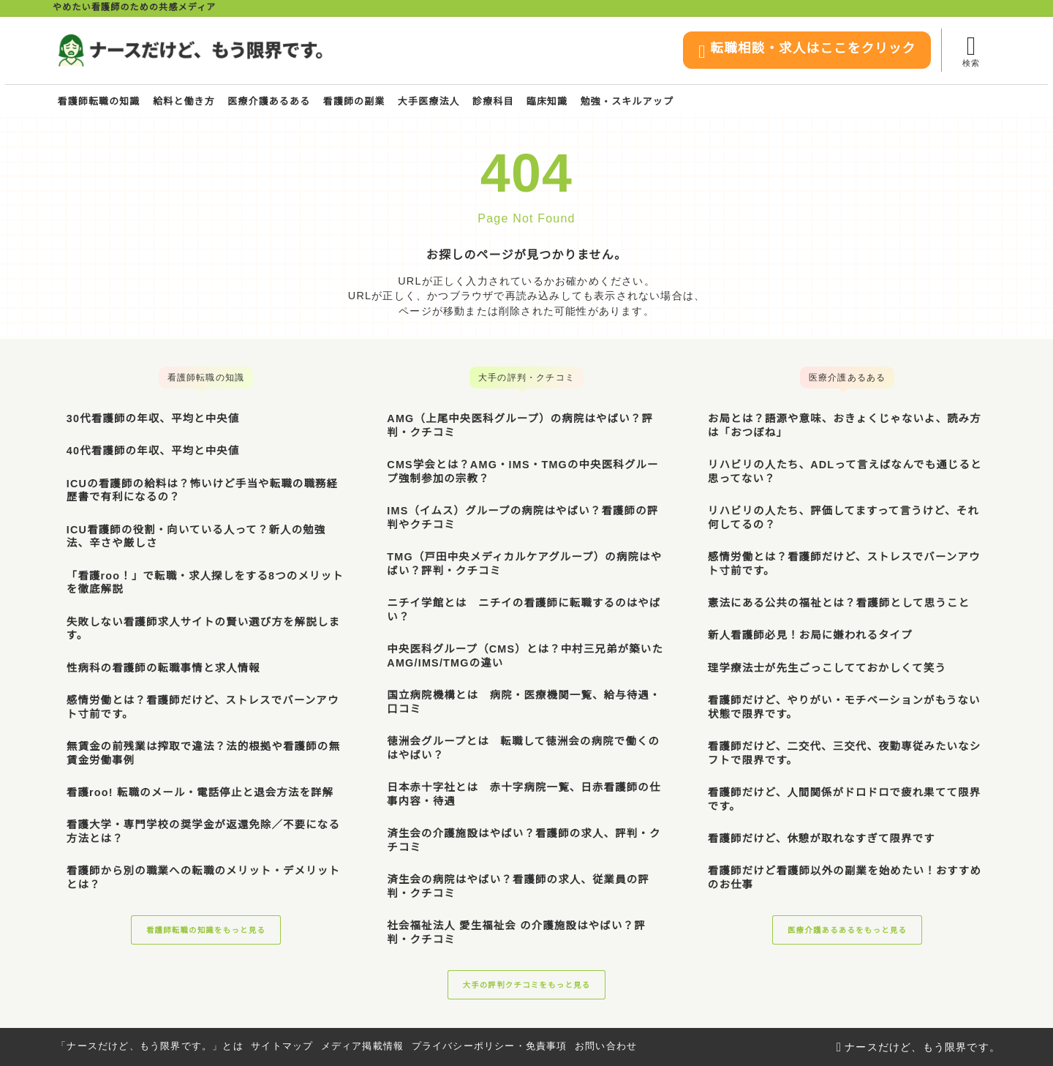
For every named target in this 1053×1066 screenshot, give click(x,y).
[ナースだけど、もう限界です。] (190, 50)
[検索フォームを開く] (970, 50)
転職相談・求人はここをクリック (796, 51)
